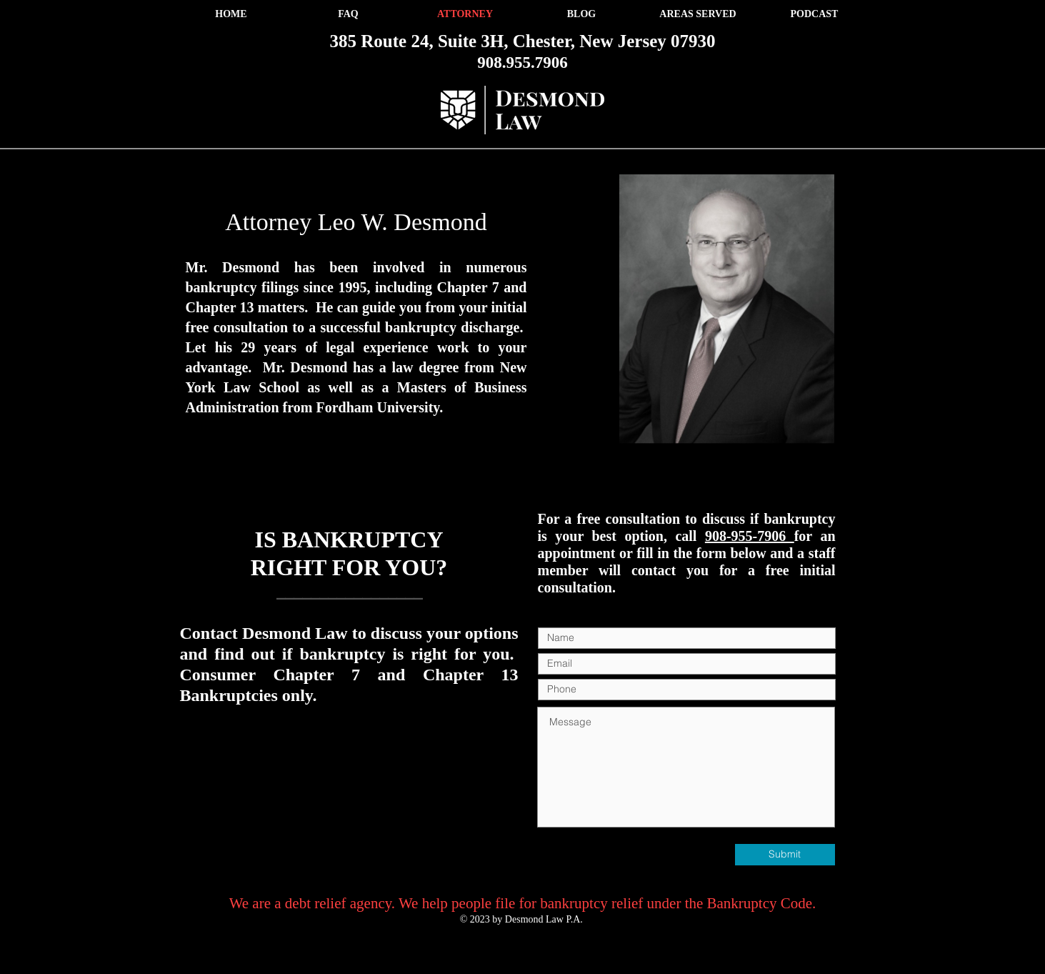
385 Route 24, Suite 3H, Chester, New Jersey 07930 (523, 41)
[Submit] (785, 854)
